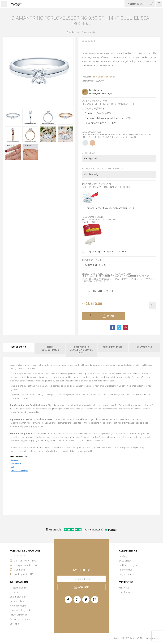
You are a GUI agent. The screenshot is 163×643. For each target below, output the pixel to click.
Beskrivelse (18, 347)
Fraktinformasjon (128, 565)
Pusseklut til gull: (93, 217)
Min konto (124, 587)
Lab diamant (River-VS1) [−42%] (100, 123)
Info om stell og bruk (20, 610)
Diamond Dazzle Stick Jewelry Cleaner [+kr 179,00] (110, 208)
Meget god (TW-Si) (94, 108)
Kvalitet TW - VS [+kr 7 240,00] (100, 291)
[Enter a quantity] (85, 316)
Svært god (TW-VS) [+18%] (98, 113)
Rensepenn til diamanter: (97, 184)
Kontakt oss (144, 347)
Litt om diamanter (18, 596)
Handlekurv (124, 592)
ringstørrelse (16, 463)
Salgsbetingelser (127, 574)
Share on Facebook (112, 327)
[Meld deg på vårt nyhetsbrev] (81, 579)
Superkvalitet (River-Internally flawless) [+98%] (108, 118)
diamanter (15, 460)
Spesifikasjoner (113, 347)
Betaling (123, 556)
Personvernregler (18, 614)
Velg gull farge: (91, 132)
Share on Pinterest (125, 327)
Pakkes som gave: (92, 260)
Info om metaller (18, 605)
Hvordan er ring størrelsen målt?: (102, 168)
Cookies (14, 592)
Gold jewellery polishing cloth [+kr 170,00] (105, 251)
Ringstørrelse (125, 569)
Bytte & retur (125, 560)
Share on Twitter (119, 327)
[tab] (18, 350)
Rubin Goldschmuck (50, 348)
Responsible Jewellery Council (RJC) (81, 350)
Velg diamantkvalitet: (95, 101)
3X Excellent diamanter (21, 619)
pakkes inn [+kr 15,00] (96, 265)
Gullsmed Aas (17, 601)
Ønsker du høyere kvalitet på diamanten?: (106, 273)
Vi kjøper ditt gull (18, 587)
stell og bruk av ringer (19, 470)
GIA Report (15, 623)
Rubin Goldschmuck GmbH (104, 77)
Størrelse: (88, 153)
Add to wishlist (152, 305)
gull (12, 467)
